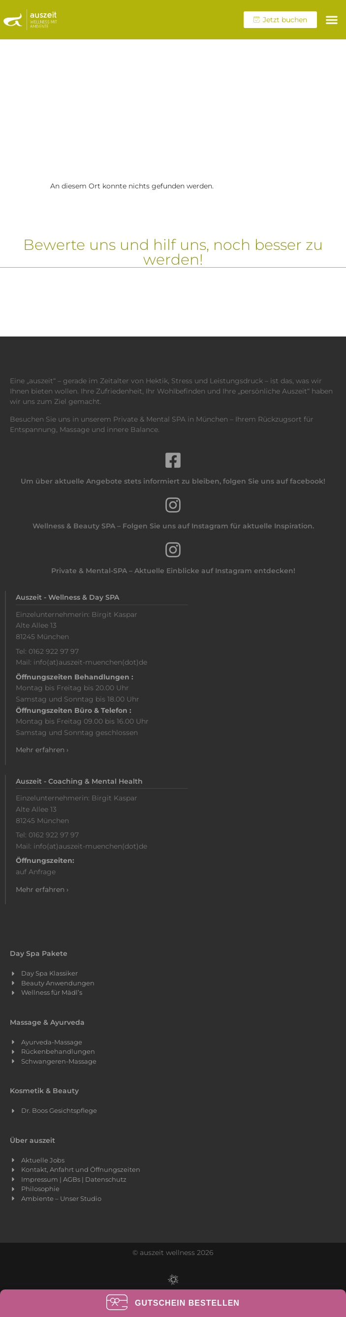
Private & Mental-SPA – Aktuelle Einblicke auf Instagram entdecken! (173, 570)
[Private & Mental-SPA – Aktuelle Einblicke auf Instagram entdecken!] (173, 549)
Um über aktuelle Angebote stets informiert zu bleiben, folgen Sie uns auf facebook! (173, 481)
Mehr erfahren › (42, 749)
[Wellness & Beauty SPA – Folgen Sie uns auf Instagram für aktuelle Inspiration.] (173, 505)
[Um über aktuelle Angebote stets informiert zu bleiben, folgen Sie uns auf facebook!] (173, 460)
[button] (331, 20)
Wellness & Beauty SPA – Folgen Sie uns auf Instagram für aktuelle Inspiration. (173, 525)
